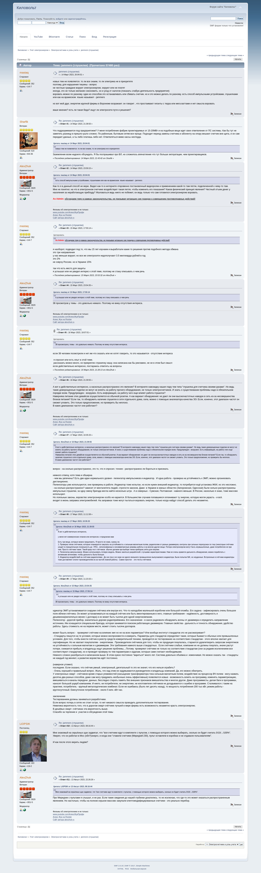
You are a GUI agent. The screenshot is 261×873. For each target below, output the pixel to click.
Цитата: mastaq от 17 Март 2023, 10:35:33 (71, 521)
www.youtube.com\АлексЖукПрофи (68, 212)
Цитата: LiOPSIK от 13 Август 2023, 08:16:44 (72, 787)
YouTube (38, 37)
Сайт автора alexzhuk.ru (63, 218)
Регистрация (109, 37)
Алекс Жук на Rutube (62, 215)
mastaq (24, 72)
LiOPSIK (25, 723)
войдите (59, 19)
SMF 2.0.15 (118, 866)
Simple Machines (143, 866)
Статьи (69, 37)
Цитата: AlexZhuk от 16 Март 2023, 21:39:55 (72, 442)
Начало (24, 37)
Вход (94, 37)
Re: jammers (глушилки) (71, 121)
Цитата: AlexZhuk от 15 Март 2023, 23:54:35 (72, 586)
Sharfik (24, 121)
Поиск (82, 37)
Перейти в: (200, 844)
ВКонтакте (54, 37)
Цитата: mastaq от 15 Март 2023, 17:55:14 (71, 292)
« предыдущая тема (216, 55)
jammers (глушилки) (69, 71)
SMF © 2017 (130, 866)
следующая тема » (235, 55)
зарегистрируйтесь (77, 19)
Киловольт (26, 7)
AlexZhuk (25, 166)
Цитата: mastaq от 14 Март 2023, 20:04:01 (71, 143)
